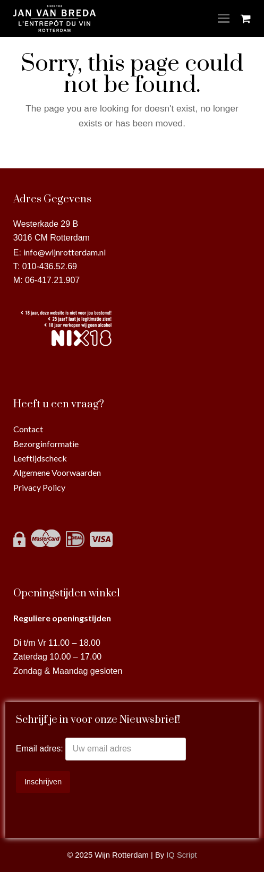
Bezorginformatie (46, 444)
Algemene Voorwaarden (57, 472)
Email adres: (40, 748)
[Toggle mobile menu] (223, 19)
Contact (28, 429)
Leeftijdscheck (40, 458)
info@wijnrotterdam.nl (64, 252)
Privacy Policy (39, 487)
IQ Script (181, 855)
